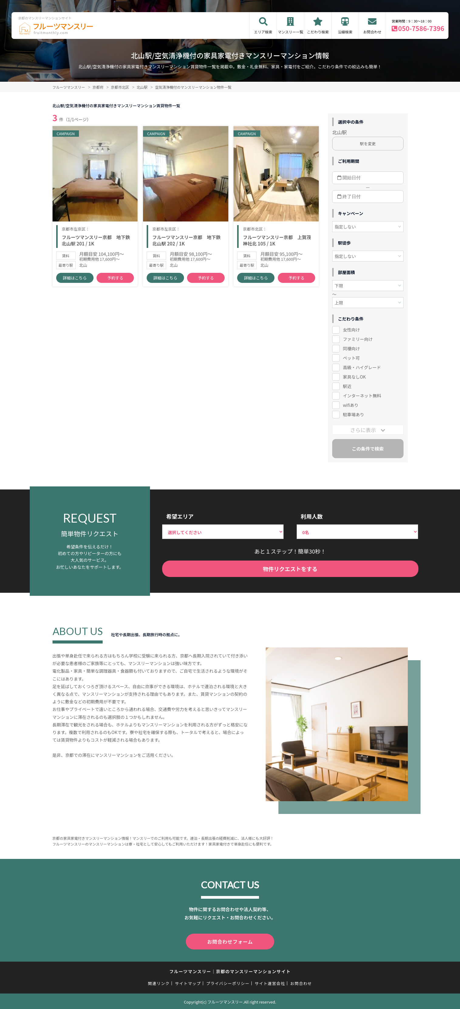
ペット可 (351, 358)
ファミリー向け (358, 339)
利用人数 (312, 516)
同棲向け (351, 348)
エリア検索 (263, 31)
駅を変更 (368, 143)
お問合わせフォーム (230, 941)
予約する (115, 280)
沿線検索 (345, 31)
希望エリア (180, 516)
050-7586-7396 (421, 28)
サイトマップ (188, 982)
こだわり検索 (318, 31)
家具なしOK (354, 377)
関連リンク (159, 982)
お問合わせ (372, 31)
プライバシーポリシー (228, 982)
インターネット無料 (362, 396)
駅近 (347, 386)
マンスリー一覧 (290, 31)
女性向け (351, 330)
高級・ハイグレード (362, 367)
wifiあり (350, 405)
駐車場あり (353, 414)
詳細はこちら (75, 280)
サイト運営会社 (270, 982)
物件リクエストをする (290, 569)
